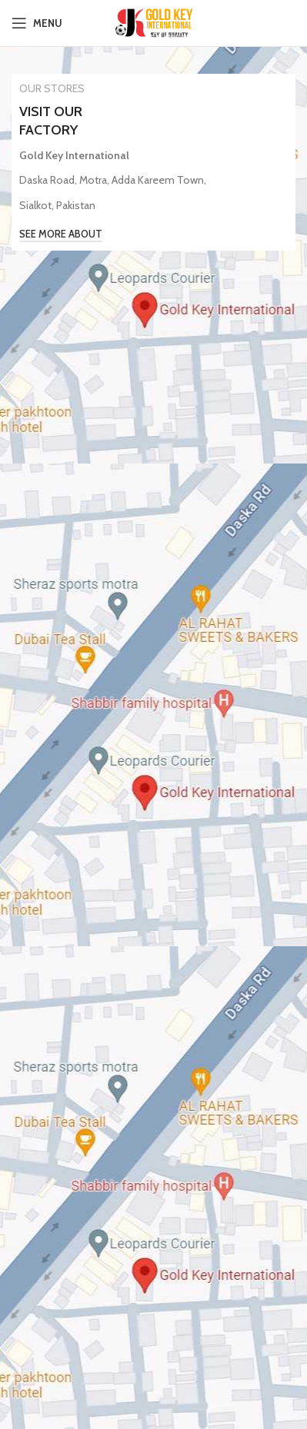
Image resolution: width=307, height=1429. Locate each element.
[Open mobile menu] (37, 23)
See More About (60, 234)
